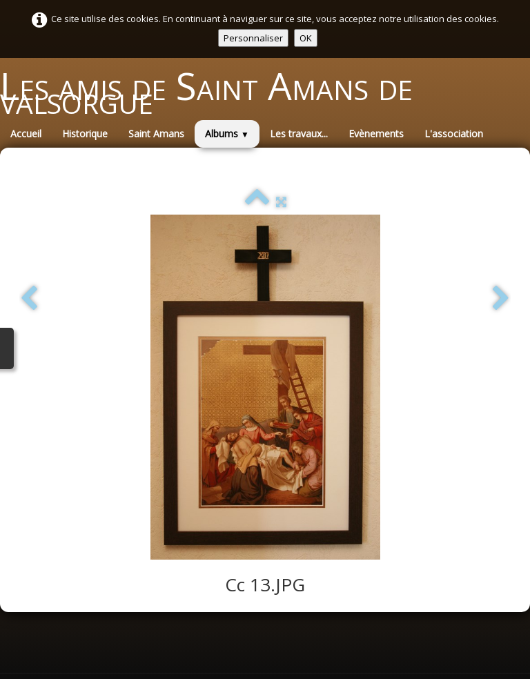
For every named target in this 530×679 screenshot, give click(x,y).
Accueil (25, 133)
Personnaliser (253, 38)
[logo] (265, 92)
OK (306, 38)
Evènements (376, 133)
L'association (453, 133)
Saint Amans (156, 133)
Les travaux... (299, 133)
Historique (85, 133)
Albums (227, 133)
